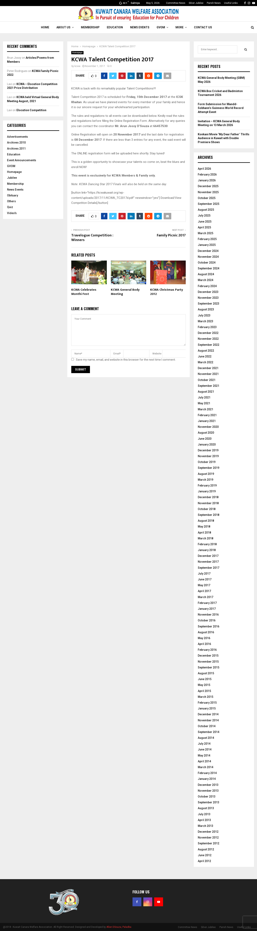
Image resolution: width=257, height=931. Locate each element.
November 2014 (208, 720)
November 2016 (208, 614)
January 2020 (207, 444)
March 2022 (205, 362)
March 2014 (205, 767)
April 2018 (204, 532)
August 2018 (206, 520)
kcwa (77, 66)
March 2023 (205, 321)
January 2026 (207, 180)
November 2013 (208, 790)
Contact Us (203, 27)
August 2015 (206, 673)
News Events (139, 27)
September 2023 (208, 303)
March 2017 (205, 597)
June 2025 (204, 221)
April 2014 (204, 761)
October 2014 (206, 726)
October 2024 (206, 262)
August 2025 (206, 209)
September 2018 (208, 514)
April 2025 (204, 227)
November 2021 (208, 374)
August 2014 (206, 737)
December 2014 (208, 714)
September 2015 (208, 667)
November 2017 (208, 561)
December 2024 (208, 251)
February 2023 (207, 327)
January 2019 (207, 491)
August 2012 (206, 849)
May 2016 (204, 638)
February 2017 (207, 603)
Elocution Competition (31, 110)
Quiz (10, 207)
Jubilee (12, 177)
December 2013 (208, 784)
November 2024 (208, 256)
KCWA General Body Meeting (125, 292)
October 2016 (206, 620)
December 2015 (208, 655)
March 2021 (205, 409)
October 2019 (206, 462)
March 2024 (205, 280)
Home (45, 27)
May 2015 (204, 685)
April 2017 (204, 591)
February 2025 (207, 239)
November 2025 (208, 192)
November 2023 (208, 297)
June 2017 (204, 579)
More (179, 27)
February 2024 (207, 286)
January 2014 (207, 778)
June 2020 (204, 438)
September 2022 (208, 344)
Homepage (77, 52)
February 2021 (207, 415)
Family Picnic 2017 (171, 235)
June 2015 (204, 679)
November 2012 (208, 837)
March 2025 (205, 233)
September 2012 (208, 843)
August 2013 (206, 808)
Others (11, 201)
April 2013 (204, 820)
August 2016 (206, 632)
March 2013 (205, 825)
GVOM (161, 27)
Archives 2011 (16, 148)
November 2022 (208, 338)
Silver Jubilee (196, 3)
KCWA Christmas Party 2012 (166, 292)
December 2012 (208, 831)
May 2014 (204, 755)
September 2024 (208, 268)
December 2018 (208, 497)
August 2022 (206, 350)
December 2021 (208, 368)
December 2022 (208, 333)
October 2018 (206, 509)
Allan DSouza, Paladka (118, 927)
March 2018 (205, 538)
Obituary (12, 195)
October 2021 (206, 380)
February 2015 (207, 702)
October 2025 (206, 198)
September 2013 (208, 802)
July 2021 (204, 397)
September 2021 (208, 385)
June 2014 (204, 749)
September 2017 (208, 567)
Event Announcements (21, 160)
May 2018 (204, 526)
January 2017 (207, 608)
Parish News (214, 3)
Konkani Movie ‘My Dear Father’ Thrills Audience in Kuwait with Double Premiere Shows (223, 138)
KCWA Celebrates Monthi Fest (83, 292)
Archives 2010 (16, 142)
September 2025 (208, 203)
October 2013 (206, 796)
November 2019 (208, 456)
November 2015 (208, 661)
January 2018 (207, 550)
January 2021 (207, 421)
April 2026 (204, 168)
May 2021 (204, 403)
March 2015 (205, 696)
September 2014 (208, 732)
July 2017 (204, 573)
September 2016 (208, 626)
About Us (63, 27)
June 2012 (204, 855)
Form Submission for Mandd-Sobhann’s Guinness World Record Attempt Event (221, 108)
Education (115, 27)
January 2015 (207, 708)
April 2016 (204, 644)
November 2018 (208, 503)
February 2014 (207, 773)
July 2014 (204, 743)
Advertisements (17, 136)
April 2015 (204, 691)
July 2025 (204, 215)
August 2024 (206, 274)
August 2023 (206, 309)
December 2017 (208, 555)
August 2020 (206, 432)
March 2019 (205, 479)
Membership (90, 27)
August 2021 (206, 391)
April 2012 (204, 861)
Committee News (175, 3)
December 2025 (208, 186)
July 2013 (204, 814)
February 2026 (207, 174)
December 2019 (208, 450)
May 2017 (204, 585)
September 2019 (208, 467)
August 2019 (206, 473)
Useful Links (231, 3)
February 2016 (207, 649)
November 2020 (208, 426)
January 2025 (207, 244)
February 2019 (207, 485)
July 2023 (204, 315)
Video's (12, 213)
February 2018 (207, 544)
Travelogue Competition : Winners (92, 237)
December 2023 (208, 292)
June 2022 (204, 356)
